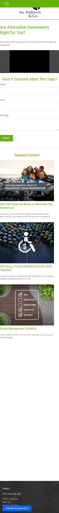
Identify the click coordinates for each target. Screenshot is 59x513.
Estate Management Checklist (18, 328)
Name (3, 84)
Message (4, 115)
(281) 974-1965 (14, 494)
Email (2, 99)
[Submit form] (6, 138)
